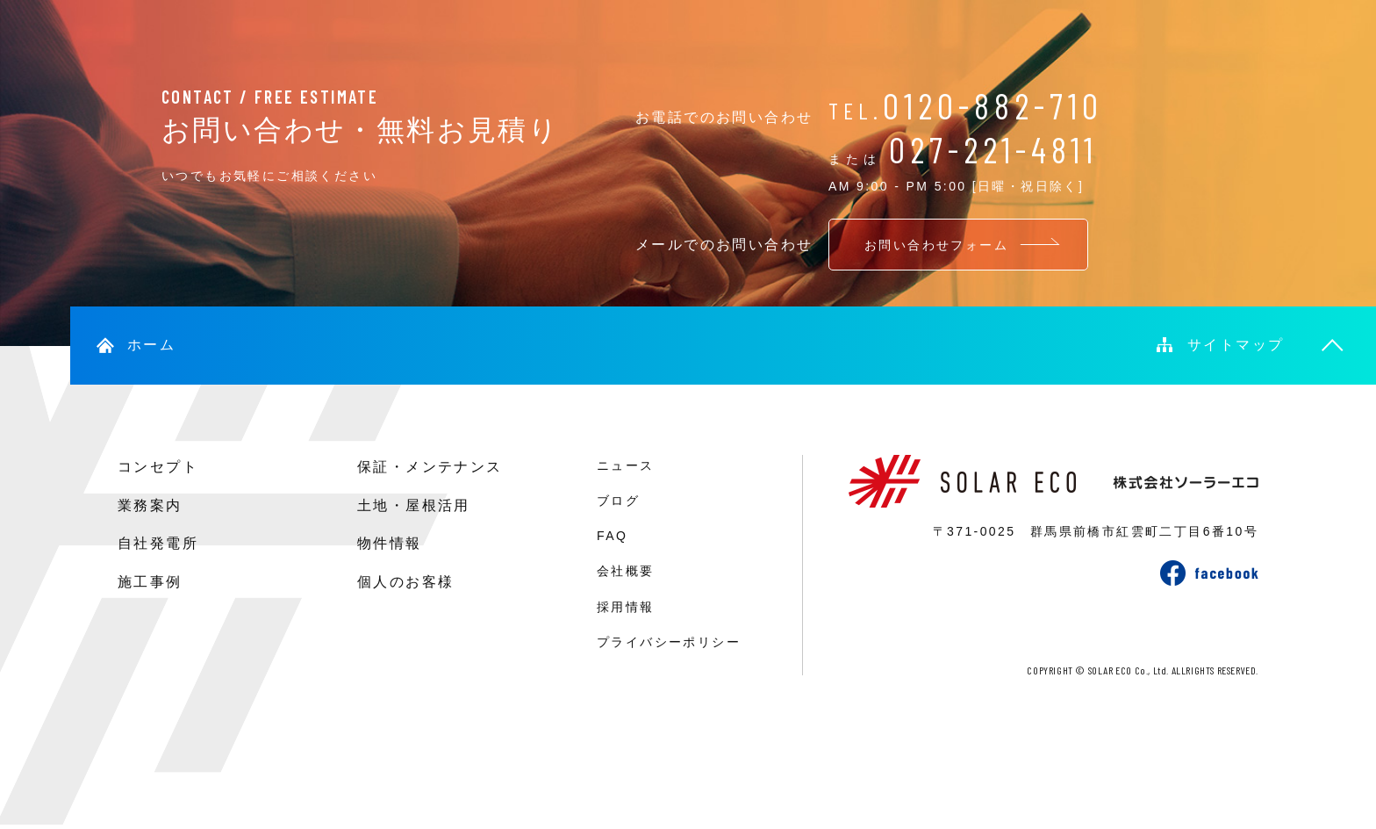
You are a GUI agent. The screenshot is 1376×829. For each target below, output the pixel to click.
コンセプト (158, 466)
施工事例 (150, 581)
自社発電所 (158, 543)
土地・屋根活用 (413, 505)
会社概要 (626, 571)
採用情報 (626, 607)
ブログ (618, 501)
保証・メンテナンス (430, 466)
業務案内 (150, 505)
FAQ (612, 536)
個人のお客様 (405, 581)
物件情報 (389, 543)
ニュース (626, 465)
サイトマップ (1235, 344)
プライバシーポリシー (669, 642)
